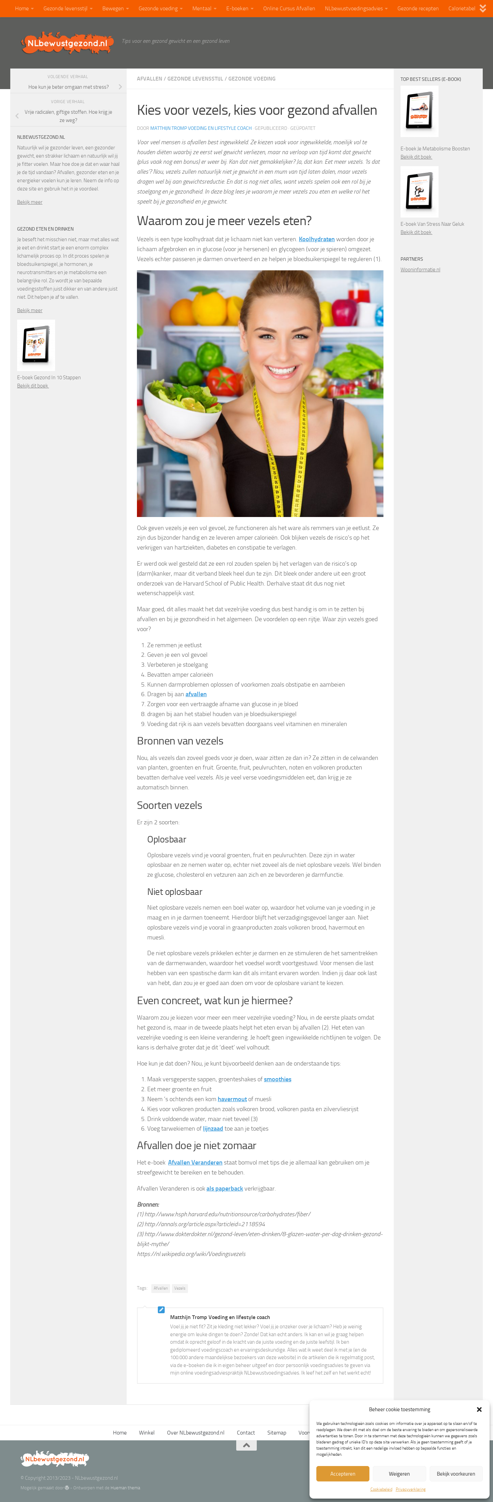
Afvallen (149, 78)
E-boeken (237, 8)
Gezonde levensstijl (65, 8)
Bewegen (113, 8)
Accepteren (342, 1474)
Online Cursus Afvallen (289, 8)
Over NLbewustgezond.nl (196, 1432)
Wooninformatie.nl (420, 270)
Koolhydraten (317, 239)
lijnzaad (213, 1128)
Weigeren (399, 1474)
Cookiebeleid (381, 1489)
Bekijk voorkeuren (456, 1474)
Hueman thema (125, 1487)
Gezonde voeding (158, 8)
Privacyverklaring (411, 1489)
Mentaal (202, 8)
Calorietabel (462, 8)
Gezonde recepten (418, 8)
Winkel (147, 1432)
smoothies (277, 1079)
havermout (232, 1099)
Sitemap (276, 1432)
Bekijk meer (29, 202)
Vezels (180, 1288)
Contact (246, 1432)
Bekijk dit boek (33, 386)
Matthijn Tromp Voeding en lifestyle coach (201, 128)
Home (22, 8)
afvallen (196, 694)
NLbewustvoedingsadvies (354, 8)
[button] (479, 1409)
